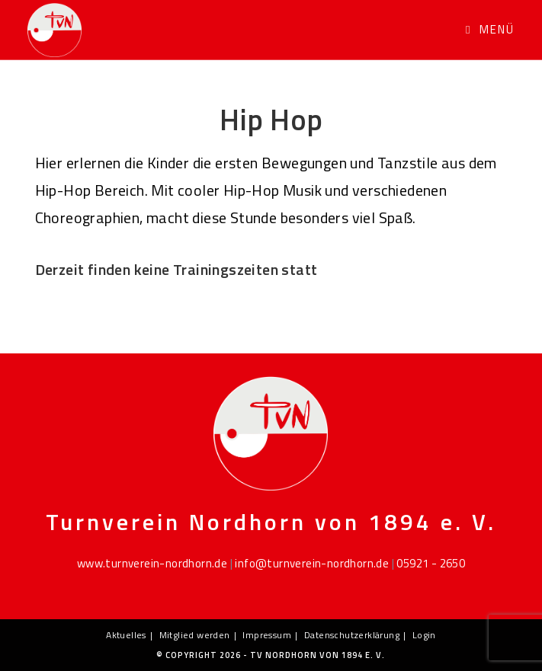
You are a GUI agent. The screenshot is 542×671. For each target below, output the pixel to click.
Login (424, 635)
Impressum (266, 635)
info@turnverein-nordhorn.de (312, 563)
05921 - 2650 (430, 563)
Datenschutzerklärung (351, 635)
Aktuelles (126, 635)
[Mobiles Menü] (490, 29)
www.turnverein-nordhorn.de (152, 563)
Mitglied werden (194, 635)
